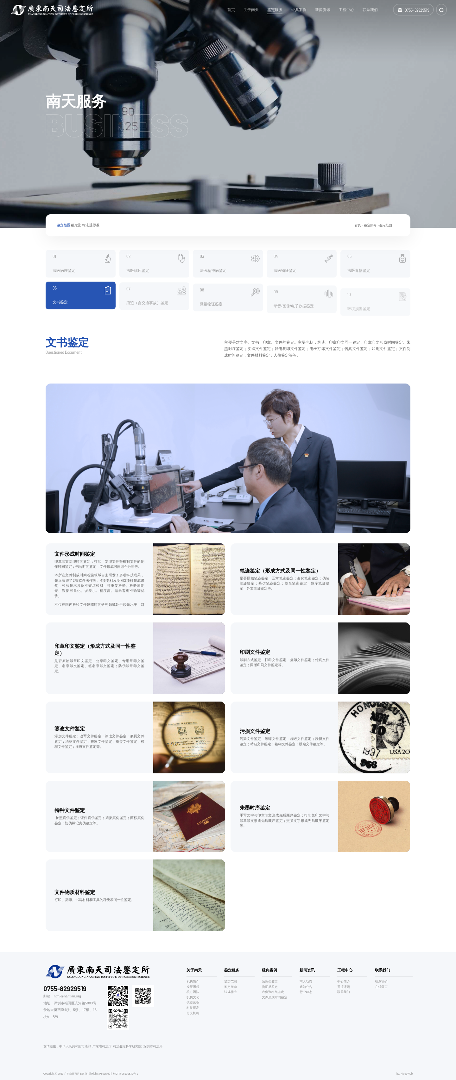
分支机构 (193, 1013)
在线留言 (381, 987)
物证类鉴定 (270, 987)
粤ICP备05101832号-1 (125, 1073)
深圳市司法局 (152, 1046)
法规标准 (92, 229)
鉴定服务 (370, 229)
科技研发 (193, 1007)
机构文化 (193, 997)
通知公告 (306, 987)
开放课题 (343, 987)
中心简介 (343, 981)
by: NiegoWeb (404, 1073)
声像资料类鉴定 (273, 992)
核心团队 (193, 992)
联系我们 (343, 992)
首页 (358, 229)
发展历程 (193, 987)
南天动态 (306, 981)
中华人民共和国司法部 (75, 1046)
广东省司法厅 (101, 1046)
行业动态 (306, 992)
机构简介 (193, 981)
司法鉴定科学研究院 (127, 1046)
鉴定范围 (64, 229)
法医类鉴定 (270, 981)
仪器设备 (193, 1002)
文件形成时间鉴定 (274, 997)
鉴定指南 (78, 229)
